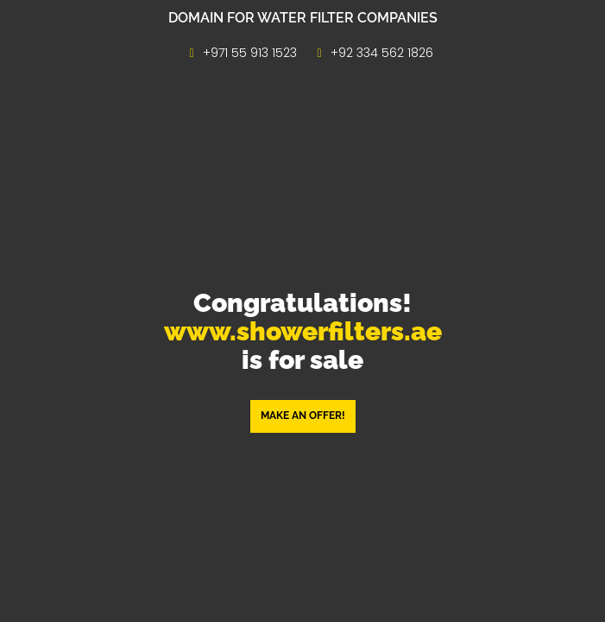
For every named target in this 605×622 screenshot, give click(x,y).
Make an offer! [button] (303, 415)
